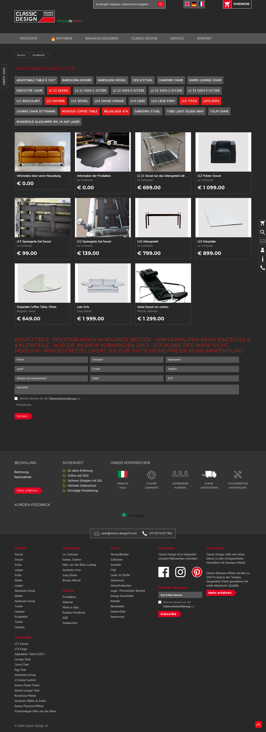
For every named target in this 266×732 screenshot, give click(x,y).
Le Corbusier (70, 554)
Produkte (20, 548)
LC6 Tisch (189, 101)
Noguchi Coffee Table (79, 111)
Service (21, 55)
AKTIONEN (61, 38)
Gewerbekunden (121, 585)
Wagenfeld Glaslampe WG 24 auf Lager (48, 122)
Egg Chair (20, 670)
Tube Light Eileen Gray (185, 111)
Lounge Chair (23, 659)
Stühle (18, 580)
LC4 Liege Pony (163, 101)
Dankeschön (70, 623)
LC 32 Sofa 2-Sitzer (166, 90)
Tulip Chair (219, 111)
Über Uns (68, 591)
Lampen (20, 611)
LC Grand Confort (25, 680)
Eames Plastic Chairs (27, 685)
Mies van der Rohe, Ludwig (79, 565)
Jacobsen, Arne (72, 570)
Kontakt (115, 601)
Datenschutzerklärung (62, 398)
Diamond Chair (171, 80)
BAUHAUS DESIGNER (101, 38)
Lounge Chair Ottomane (36, 111)
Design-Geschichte (122, 596)
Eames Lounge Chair (205, 80)
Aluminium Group (25, 675)
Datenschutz (118, 611)
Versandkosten (120, 554)
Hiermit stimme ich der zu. (49, 398)
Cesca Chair (22, 664)
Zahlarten (117, 559)
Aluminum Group (25, 591)
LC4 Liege (138, 101)
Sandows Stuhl (147, 111)
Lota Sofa (211, 101)
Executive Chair (29, 90)
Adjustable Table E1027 (30, 654)
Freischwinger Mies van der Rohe (35, 711)
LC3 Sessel (79, 101)
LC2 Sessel (21, 644)
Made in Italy (71, 607)
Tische (19, 606)
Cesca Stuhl (143, 80)
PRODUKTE (28, 38)
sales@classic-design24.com (119, 533)
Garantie (116, 565)
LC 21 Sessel (59, 90)
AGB (65, 618)
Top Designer (71, 548)
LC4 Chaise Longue (109, 101)
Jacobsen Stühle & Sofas (30, 701)
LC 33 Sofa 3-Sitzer (204, 90)
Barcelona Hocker (76, 80)
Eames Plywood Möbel (29, 706)
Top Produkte (23, 637)
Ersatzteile (39, 55)
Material (68, 602)
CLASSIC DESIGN (144, 38)
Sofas (18, 565)
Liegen (19, 570)
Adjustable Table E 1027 (36, 80)
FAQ (113, 570)
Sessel (19, 554)
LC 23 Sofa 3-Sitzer (128, 90)
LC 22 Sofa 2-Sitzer (90, 90)
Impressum (117, 617)
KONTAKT (204, 38)
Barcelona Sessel (112, 80)
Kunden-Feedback (74, 612)
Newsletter (117, 606)
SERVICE (177, 38)
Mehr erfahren (27, 490)
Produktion (69, 597)
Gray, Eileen (70, 575)
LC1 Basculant (28, 101)
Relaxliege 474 (116, 111)
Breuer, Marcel (72, 580)
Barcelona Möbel (25, 696)
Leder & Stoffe (120, 575)
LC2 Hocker (56, 101)
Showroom (117, 580)
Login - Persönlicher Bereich (128, 591)
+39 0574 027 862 (160, 533)
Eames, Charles (72, 559)
